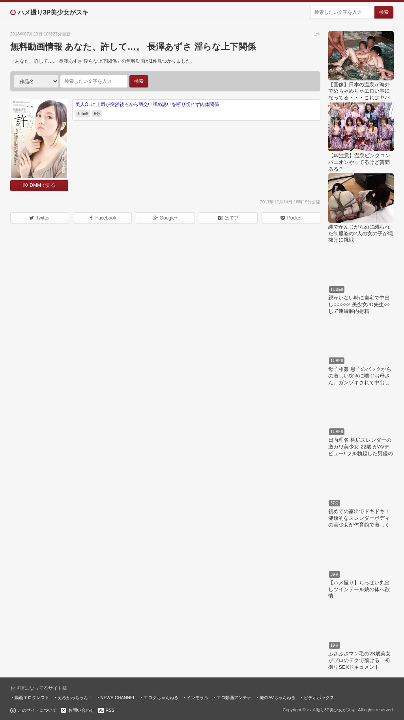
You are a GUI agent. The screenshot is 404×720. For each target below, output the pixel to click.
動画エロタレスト (32, 697)
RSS (110, 710)
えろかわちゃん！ (75, 697)
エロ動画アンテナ (234, 697)
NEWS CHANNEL (118, 697)
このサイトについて (37, 710)
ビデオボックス (319, 697)
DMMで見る (42, 185)
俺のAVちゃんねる (278, 697)
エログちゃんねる (161, 697)
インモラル (197, 697)
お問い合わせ (81, 710)
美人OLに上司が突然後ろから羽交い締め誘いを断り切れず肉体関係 (147, 104)
